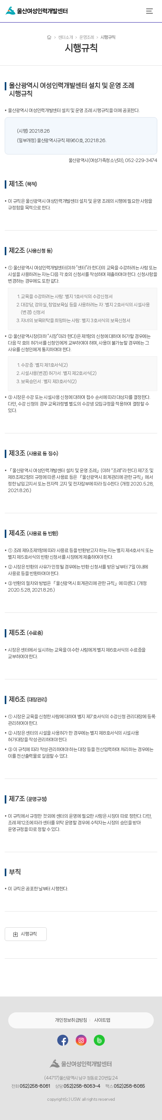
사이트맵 (102, 1020)
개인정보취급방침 (71, 1020)
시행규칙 (29, 933)
